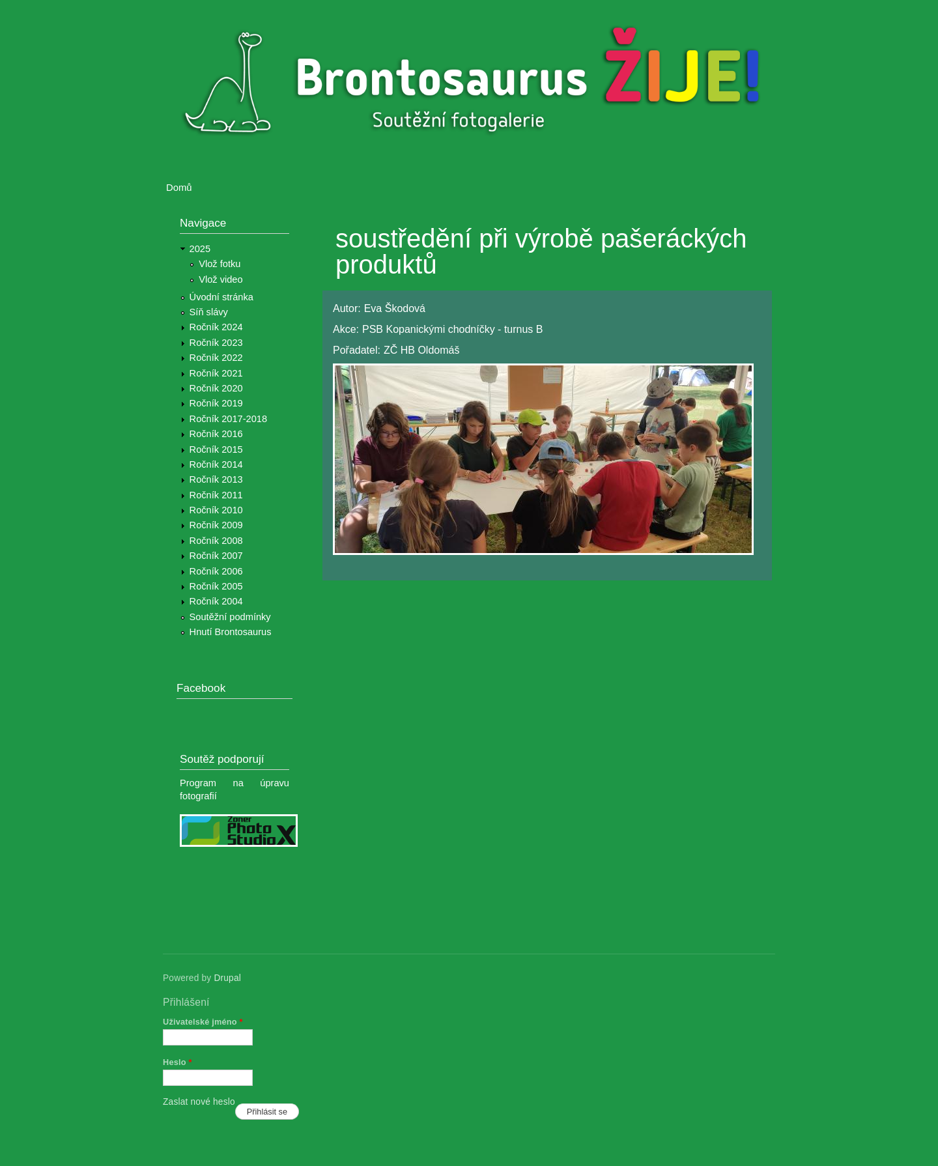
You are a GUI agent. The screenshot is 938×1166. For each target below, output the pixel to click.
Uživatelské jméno (203, 1022)
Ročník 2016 (216, 434)
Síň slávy (209, 312)
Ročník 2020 (216, 388)
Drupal (227, 978)
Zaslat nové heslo (199, 1102)
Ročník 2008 (216, 540)
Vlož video (220, 279)
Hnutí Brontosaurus (231, 632)
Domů (179, 187)
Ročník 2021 (216, 373)
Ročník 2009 (216, 525)
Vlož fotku (219, 264)
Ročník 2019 (216, 403)
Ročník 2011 (216, 495)
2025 (200, 249)
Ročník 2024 (216, 327)
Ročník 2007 (216, 555)
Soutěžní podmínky (230, 617)
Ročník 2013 (216, 479)
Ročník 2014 (216, 464)
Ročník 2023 (216, 342)
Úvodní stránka (221, 297)
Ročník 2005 (216, 586)
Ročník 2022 (216, 357)
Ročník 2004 (216, 601)
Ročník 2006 (216, 571)
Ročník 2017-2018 (228, 419)
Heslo (177, 1062)
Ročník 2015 (216, 449)
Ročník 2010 (216, 510)
